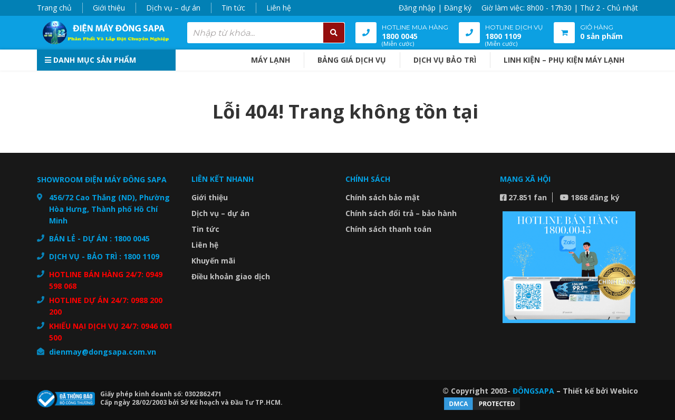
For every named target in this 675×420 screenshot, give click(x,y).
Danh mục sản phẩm (90, 60)
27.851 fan (523, 197)
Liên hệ (278, 8)
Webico (624, 391)
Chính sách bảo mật (382, 197)
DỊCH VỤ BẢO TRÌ (444, 60)
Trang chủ (54, 8)
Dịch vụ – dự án (173, 8)
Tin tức (233, 8)
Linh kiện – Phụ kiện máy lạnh (564, 60)
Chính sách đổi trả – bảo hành (401, 213)
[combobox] (266, 32)
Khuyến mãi (213, 261)
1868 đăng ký (590, 197)
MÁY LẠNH (270, 60)
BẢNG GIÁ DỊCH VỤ (351, 60)
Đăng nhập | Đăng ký (435, 8)
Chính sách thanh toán (388, 229)
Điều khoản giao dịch (230, 276)
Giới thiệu (109, 8)
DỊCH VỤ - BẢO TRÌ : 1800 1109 (104, 256)
